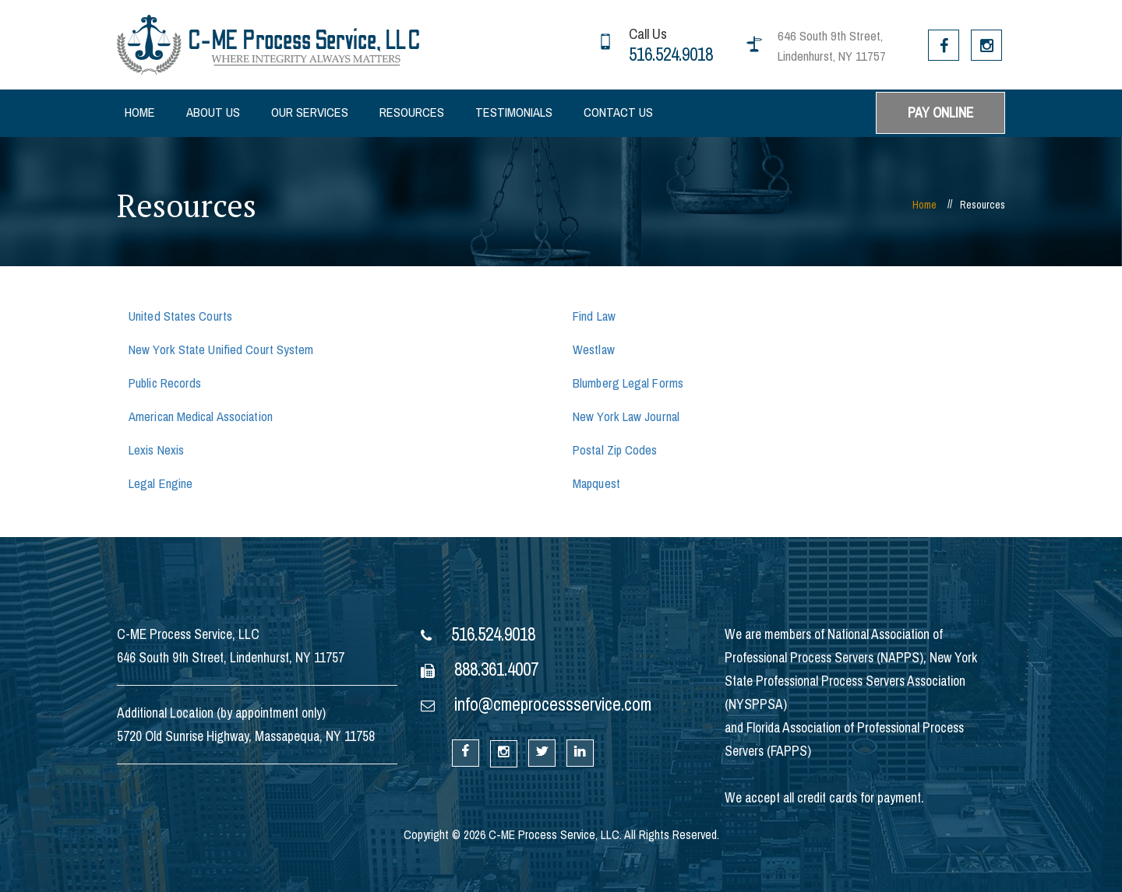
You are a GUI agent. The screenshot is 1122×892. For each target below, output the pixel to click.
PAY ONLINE (940, 112)
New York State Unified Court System (221, 350)
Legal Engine (160, 484)
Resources (411, 112)
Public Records (165, 383)
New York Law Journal (626, 417)
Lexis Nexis (156, 450)
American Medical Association (201, 417)
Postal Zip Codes (615, 450)
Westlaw (594, 350)
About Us (213, 112)
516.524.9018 (671, 54)
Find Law (594, 316)
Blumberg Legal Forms (628, 383)
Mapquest (596, 484)
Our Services (309, 112)
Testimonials (513, 112)
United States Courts (180, 316)
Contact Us (618, 112)
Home (140, 112)
